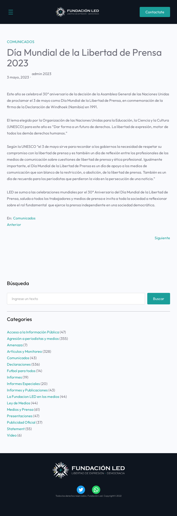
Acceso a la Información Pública (33, 332)
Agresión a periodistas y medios (33, 338)
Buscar (158, 298)
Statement (16, 428)
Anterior (14, 224)
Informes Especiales (23, 383)
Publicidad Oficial (21, 422)
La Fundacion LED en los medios (33, 396)
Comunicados (20, 41)
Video (12, 435)
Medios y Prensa (20, 409)
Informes (14, 377)
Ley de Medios (18, 403)
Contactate (154, 12)
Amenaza (15, 345)
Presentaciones (19, 416)
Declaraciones (19, 364)
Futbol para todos (21, 370)
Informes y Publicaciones (27, 390)
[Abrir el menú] (11, 12)
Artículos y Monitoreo (24, 351)
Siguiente (162, 238)
